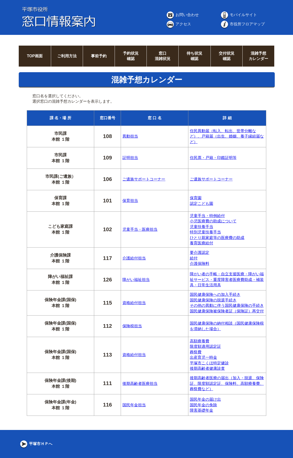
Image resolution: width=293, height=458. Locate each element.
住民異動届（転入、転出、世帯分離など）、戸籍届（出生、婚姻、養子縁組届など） (227, 136)
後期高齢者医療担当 (139, 383)
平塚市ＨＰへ (35, 444)
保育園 (195, 198)
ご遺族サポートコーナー (143, 179)
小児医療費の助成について (213, 221)
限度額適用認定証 (205, 346)
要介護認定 (199, 252)
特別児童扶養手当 (205, 232)
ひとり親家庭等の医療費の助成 (217, 238)
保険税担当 (132, 326)
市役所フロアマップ (242, 24)
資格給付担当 (134, 303)
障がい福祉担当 (136, 280)
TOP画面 (35, 56)
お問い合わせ (182, 15)
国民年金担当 (134, 405)
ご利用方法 (67, 56)
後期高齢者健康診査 (207, 368)
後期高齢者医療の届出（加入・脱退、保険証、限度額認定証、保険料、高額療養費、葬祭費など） (227, 383)
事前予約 (99, 56)
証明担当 (130, 158)
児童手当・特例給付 (207, 216)
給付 (194, 258)
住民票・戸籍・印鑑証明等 (213, 158)
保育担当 (130, 201)
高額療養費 (199, 341)
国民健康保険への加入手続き (215, 294)
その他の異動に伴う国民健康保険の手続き (227, 305)
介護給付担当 (134, 258)
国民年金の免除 (203, 405)
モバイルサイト (238, 15)
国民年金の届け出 (205, 399)
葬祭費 (195, 352)
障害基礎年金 (201, 410)
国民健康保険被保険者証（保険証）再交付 (227, 311)
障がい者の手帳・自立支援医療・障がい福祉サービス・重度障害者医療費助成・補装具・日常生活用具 (227, 279)
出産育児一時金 (203, 357)
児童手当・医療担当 (139, 229)
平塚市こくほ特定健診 (209, 363)
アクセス (178, 24)
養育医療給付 (201, 243)
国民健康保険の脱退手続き (213, 300)
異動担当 (130, 136)
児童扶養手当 (201, 227)
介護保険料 (199, 263)
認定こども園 (201, 203)
